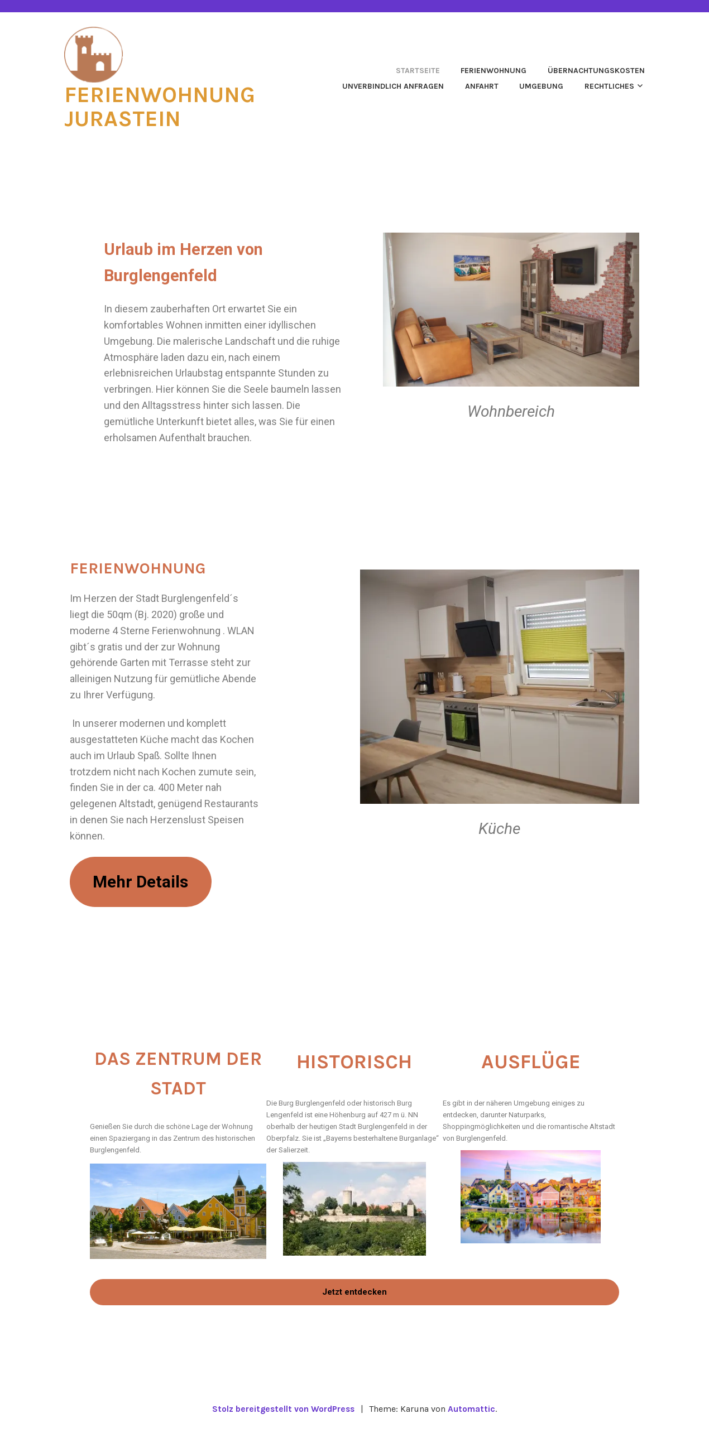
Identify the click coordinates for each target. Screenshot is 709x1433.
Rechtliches (609, 85)
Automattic (473, 1411)
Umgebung (541, 85)
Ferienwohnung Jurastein (164, 106)
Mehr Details (144, 882)
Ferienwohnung (493, 70)
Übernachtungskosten (596, 70)
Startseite (418, 70)
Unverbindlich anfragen (393, 85)
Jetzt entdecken (354, 1294)
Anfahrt (482, 85)
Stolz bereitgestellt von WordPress (283, 1411)
